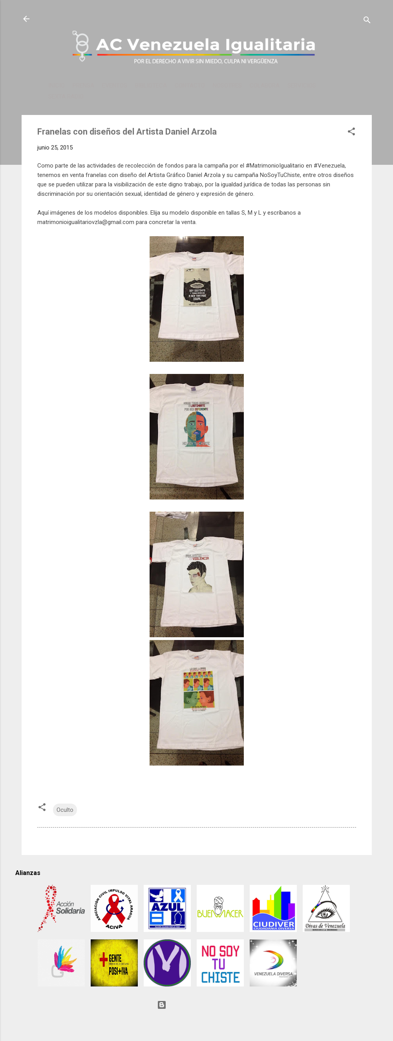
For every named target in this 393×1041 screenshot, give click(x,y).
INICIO (56, 85)
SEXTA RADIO (66, 96)
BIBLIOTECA (151, 85)
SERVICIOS (301, 85)
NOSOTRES (227, 85)
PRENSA (83, 85)
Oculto (65, 809)
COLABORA (265, 85)
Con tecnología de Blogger (196, 1004)
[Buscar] (367, 21)
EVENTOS (114, 85)
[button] (351, 133)
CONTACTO (190, 85)
